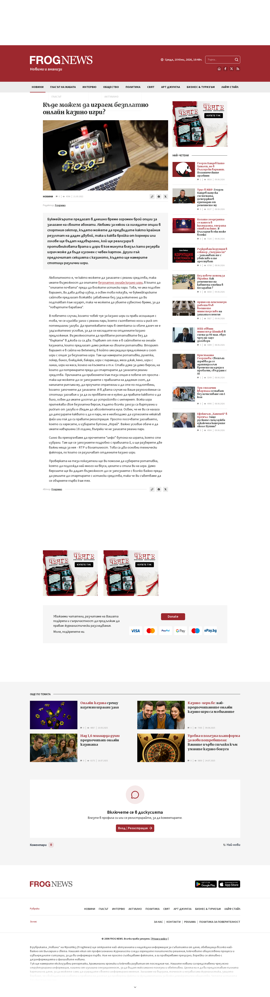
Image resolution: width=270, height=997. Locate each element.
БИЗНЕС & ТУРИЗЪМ (208, 909)
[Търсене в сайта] (222, 59)
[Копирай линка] (152, 196)
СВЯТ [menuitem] (150, 87)
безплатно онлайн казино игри (120, 282)
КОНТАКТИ (173, 922)
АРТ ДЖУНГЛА (183, 909)
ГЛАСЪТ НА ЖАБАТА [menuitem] (63, 87)
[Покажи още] (135, 987)
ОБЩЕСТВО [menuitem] (111, 87)
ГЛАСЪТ (103, 909)
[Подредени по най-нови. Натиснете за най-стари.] (231, 845)
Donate (173, 616)
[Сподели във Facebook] (158, 196)
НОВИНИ (48, 196)
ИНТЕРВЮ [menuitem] (89, 87)
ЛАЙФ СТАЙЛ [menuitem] (229, 87)
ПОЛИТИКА (152, 909)
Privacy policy (159, 939)
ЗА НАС (158, 922)
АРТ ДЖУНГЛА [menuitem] (170, 87)
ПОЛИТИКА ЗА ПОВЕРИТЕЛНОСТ (219, 922)
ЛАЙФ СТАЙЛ (232, 909)
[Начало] (219, 68)
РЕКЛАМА (190, 922)
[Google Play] (206, 884)
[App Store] (229, 884)
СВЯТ (166, 909)
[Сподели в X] (165, 196)
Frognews (60, 205)
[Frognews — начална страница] (61, 63)
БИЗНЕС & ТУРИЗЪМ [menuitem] (201, 87)
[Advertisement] (135, 22)
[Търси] (237, 60)
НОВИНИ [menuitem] (38, 87)
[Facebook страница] (225, 68)
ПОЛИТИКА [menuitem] (133, 87)
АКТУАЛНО (135, 909)
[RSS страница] (237, 68)
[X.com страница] (231, 68)
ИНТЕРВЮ (118, 909)
